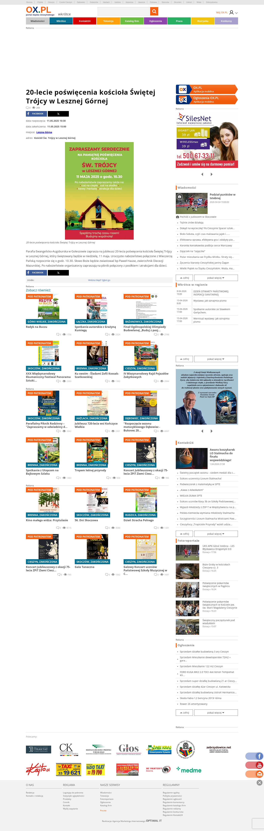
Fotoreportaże (189, 540)
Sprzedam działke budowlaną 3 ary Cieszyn (204, 651)
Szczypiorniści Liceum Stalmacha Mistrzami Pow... (208, 518)
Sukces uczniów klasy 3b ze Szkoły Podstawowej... (208, 501)
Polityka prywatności (172, 795)
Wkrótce (61, 21)
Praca (179, 21)
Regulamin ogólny (171, 792)
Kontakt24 (85, 21)
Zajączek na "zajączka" (192, 251)
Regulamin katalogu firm (174, 805)
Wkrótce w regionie (193, 284)
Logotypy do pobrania (73, 792)
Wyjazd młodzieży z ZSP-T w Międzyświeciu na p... (208, 507)
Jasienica (129, 2)
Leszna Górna (44, 132)
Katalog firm (132, 21)
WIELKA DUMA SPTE (191, 495)
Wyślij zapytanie (70, 808)
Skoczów (165, 2)
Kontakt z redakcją (34, 795)
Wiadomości (37, 21)
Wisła (199, 2)
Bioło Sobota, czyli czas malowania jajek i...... (205, 234)
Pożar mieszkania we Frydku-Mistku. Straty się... (207, 256)
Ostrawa (153, 2)
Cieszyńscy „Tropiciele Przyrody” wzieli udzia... (206, 524)
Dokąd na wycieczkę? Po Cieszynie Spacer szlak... (207, 228)
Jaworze (141, 2)
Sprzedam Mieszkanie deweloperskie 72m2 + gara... (205, 659)
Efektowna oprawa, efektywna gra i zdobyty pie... (207, 239)
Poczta (103, 810)
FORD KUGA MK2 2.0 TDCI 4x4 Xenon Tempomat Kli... (207, 673)
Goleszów (94, 2)
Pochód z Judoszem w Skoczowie (198, 216)
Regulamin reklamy (172, 808)
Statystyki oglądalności (73, 795)
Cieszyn (51, 2)
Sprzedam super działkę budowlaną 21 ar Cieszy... (208, 681)
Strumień (177, 2)
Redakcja (30, 792)
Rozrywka (202, 21)
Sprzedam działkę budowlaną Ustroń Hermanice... (208, 692)
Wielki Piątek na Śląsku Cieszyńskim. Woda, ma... (207, 268)
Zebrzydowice (212, 2)
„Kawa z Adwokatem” (192, 490)
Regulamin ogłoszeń (172, 799)
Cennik (66, 802)
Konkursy (226, 21)
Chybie (40, 2)
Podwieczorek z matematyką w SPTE (200, 484)
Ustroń (189, 2)
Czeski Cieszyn (65, 2)
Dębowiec (81, 2)
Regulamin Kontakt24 (173, 815)
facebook (35, 113)
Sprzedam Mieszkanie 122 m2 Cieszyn (201, 666)
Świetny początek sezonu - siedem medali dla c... (207, 472)
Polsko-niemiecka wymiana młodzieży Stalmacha (207, 512)
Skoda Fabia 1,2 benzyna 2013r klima (200, 698)
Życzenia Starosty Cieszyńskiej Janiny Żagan (204, 262)
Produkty (67, 799)
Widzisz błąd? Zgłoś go (99, 280)
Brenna (29, 2)
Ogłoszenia (155, 21)
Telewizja (108, 21)
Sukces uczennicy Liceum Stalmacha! (201, 478)
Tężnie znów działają (191, 222)
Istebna (117, 2)
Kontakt (66, 805)
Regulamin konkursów (173, 811)
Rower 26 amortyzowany (193, 703)
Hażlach (106, 2)
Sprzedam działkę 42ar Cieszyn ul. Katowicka (205, 686)
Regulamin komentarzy (173, 802)
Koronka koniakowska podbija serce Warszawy (206, 245)
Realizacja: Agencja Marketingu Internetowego (132, 821)
